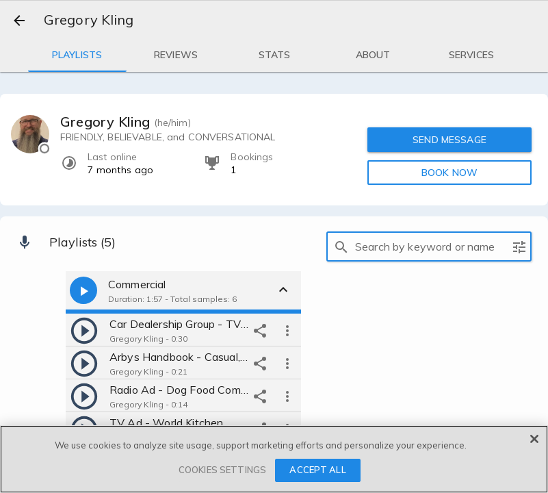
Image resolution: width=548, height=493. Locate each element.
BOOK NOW (449, 172)
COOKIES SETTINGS (222, 469)
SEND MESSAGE (449, 140)
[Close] (534, 439)
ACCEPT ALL (317, 469)
